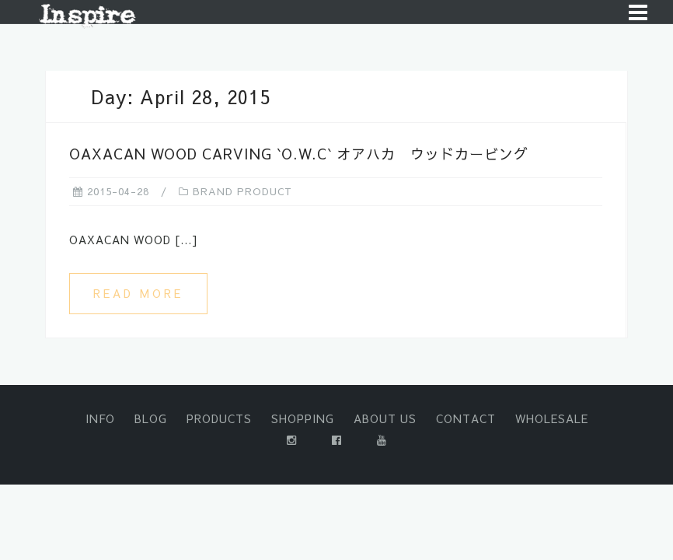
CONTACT (466, 418)
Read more (138, 293)
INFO (100, 418)
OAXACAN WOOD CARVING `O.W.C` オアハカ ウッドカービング (298, 153)
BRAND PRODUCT (242, 191)
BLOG (150, 418)
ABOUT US (385, 418)
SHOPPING (302, 418)
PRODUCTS (219, 418)
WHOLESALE (551, 418)
